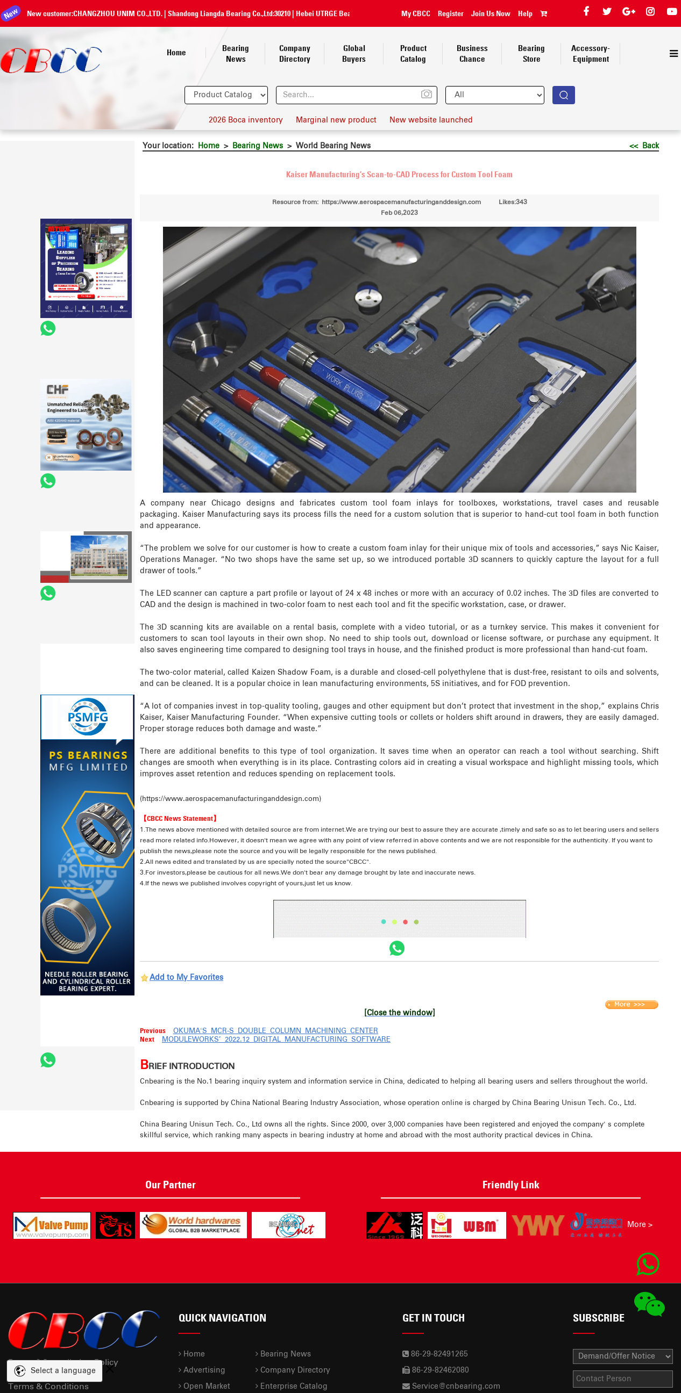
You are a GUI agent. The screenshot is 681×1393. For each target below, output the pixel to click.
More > (639, 1225)
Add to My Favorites (186, 977)
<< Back (644, 146)
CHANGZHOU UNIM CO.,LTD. (106, 13)
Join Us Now (490, 13)
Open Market (204, 1386)
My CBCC (415, 13)
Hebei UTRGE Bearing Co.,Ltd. (330, 13)
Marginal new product (336, 120)
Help (525, 13)
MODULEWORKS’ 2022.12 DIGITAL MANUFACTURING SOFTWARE (276, 1039)
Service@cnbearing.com (456, 1386)
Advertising (202, 1370)
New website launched (431, 120)
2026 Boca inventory (246, 120)
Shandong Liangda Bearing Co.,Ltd (209, 13)
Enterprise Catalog (292, 1386)
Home (208, 146)
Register (451, 13)
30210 (271, 13)
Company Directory (293, 1370)
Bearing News (257, 146)
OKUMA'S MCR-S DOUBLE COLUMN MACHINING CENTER (275, 1031)
